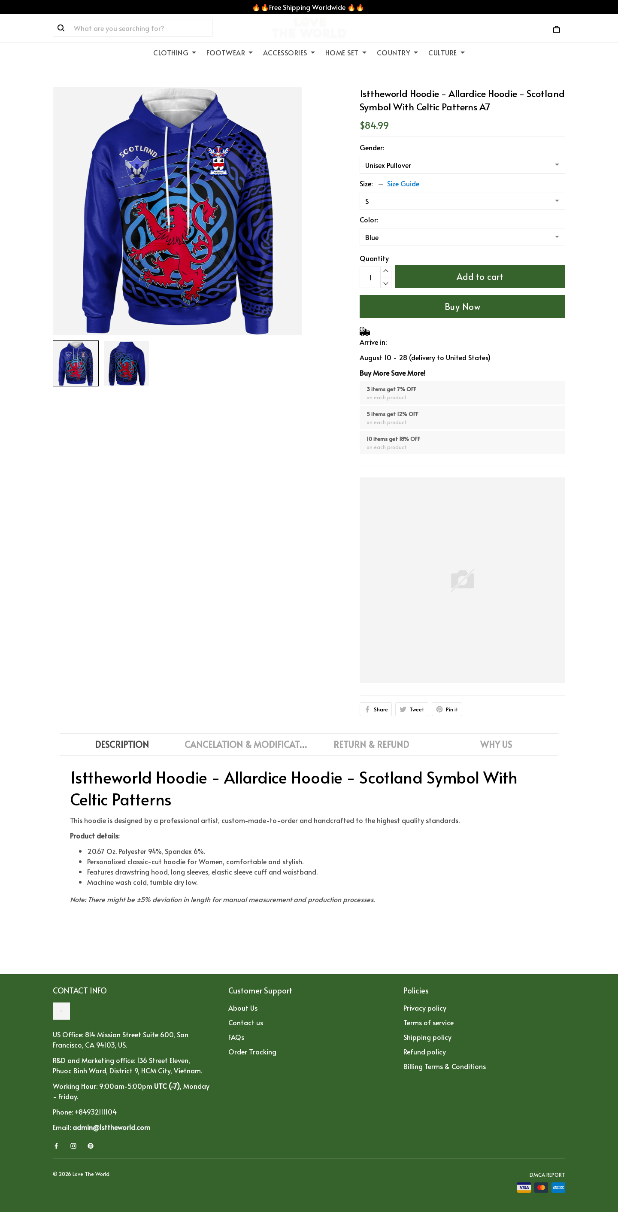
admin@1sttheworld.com (111, 1127)
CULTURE (446, 52)
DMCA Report (547, 1174)
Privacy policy (424, 1007)
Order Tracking (252, 1051)
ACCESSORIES (289, 52)
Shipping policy (427, 1037)
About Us (243, 1007)
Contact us (245, 1022)
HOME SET (346, 52)
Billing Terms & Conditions (444, 1066)
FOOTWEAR (229, 52)
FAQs (236, 1037)
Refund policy (424, 1051)
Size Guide (403, 183)
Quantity (374, 258)
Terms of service (428, 1022)
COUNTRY (397, 52)
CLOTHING (174, 52)
